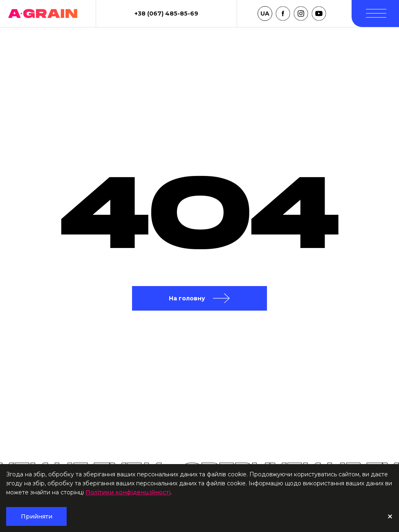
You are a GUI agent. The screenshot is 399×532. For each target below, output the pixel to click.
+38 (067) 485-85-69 (166, 13)
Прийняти (36, 516)
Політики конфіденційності (127, 492)
